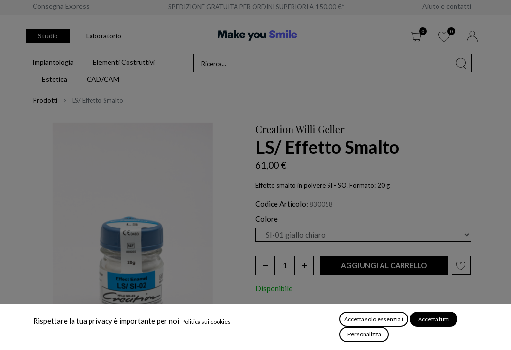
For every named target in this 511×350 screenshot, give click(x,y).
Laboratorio (103, 36)
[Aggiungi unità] (304, 265)
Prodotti (45, 100)
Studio (48, 36)
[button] (383, 265)
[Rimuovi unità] (265, 265)
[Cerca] (461, 63)
